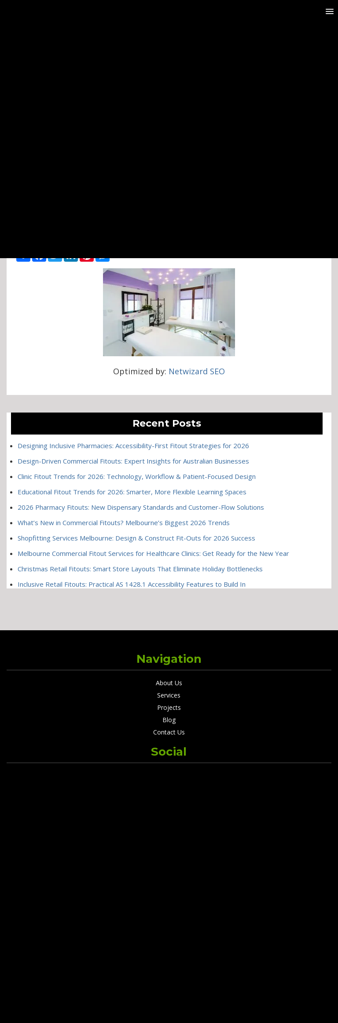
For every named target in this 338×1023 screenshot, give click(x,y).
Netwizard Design (189, 1005)
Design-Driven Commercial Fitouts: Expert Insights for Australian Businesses (133, 461)
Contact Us (169, 732)
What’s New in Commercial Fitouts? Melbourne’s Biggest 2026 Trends (124, 522)
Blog (169, 720)
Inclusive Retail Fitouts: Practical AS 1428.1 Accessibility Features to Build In (132, 584)
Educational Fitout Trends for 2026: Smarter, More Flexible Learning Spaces (132, 491)
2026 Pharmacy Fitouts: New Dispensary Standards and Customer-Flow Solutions (141, 507)
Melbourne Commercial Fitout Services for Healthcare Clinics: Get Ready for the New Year (153, 553)
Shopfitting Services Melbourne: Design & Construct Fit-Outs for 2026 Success (136, 537)
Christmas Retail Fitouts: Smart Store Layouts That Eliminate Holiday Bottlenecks (140, 568)
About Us (169, 683)
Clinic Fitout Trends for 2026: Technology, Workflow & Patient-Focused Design (137, 476)
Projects (169, 707)
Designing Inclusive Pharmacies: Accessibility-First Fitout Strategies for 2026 (133, 445)
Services (168, 695)
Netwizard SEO (197, 371)
